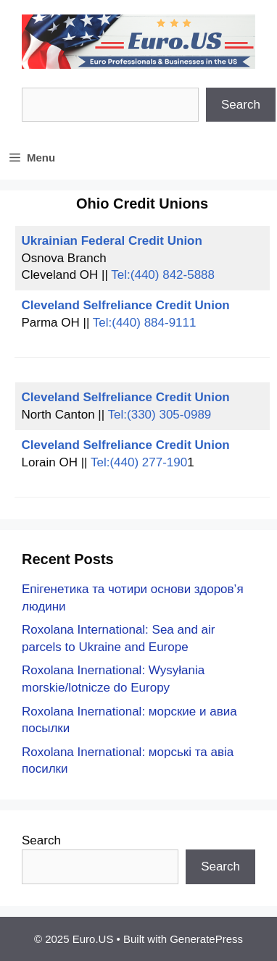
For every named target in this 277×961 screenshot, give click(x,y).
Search (240, 105)
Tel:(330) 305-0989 (160, 414)
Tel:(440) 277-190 (139, 462)
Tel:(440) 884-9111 (145, 323)
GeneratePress (206, 939)
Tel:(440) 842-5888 (163, 275)
